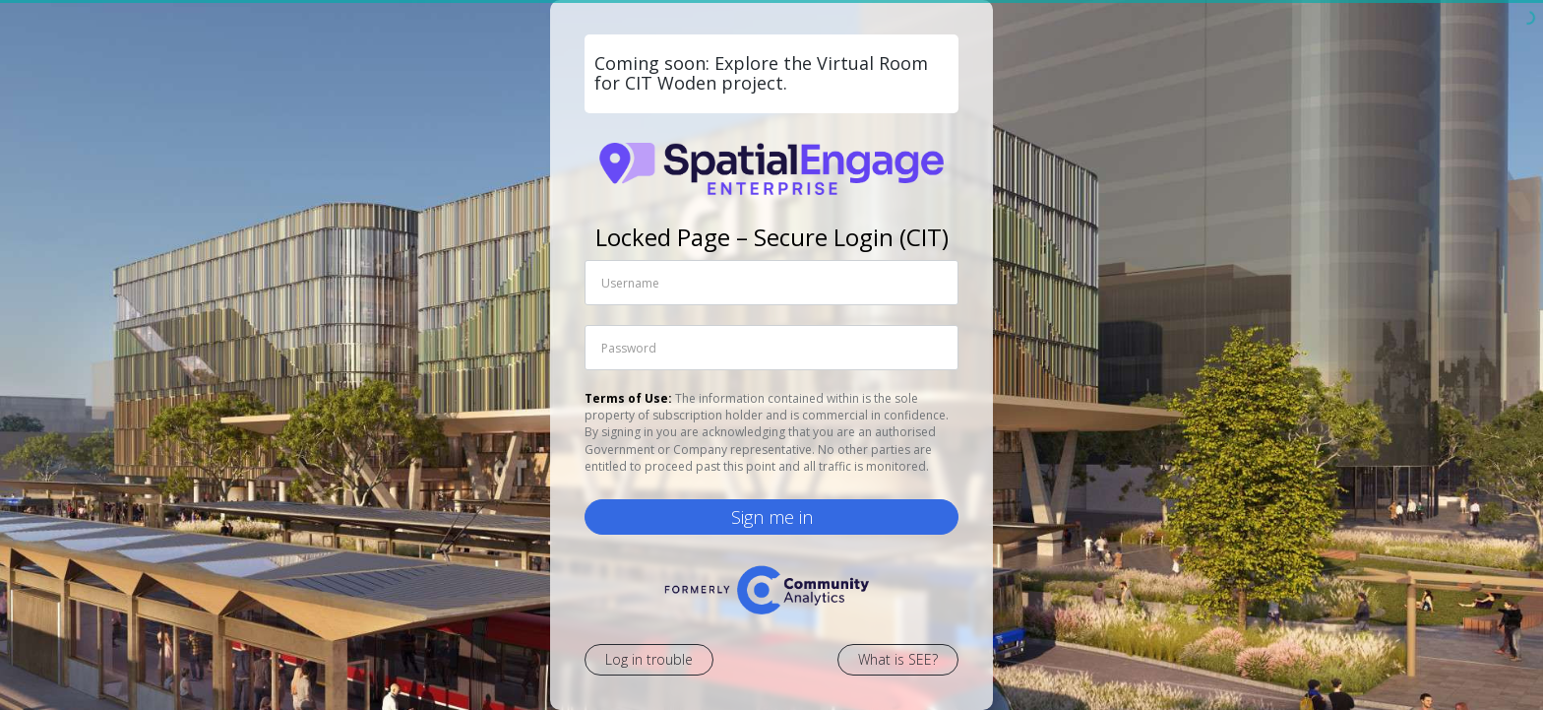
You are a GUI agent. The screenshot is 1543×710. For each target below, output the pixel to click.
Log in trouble (649, 659)
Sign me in (772, 517)
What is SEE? (898, 659)
